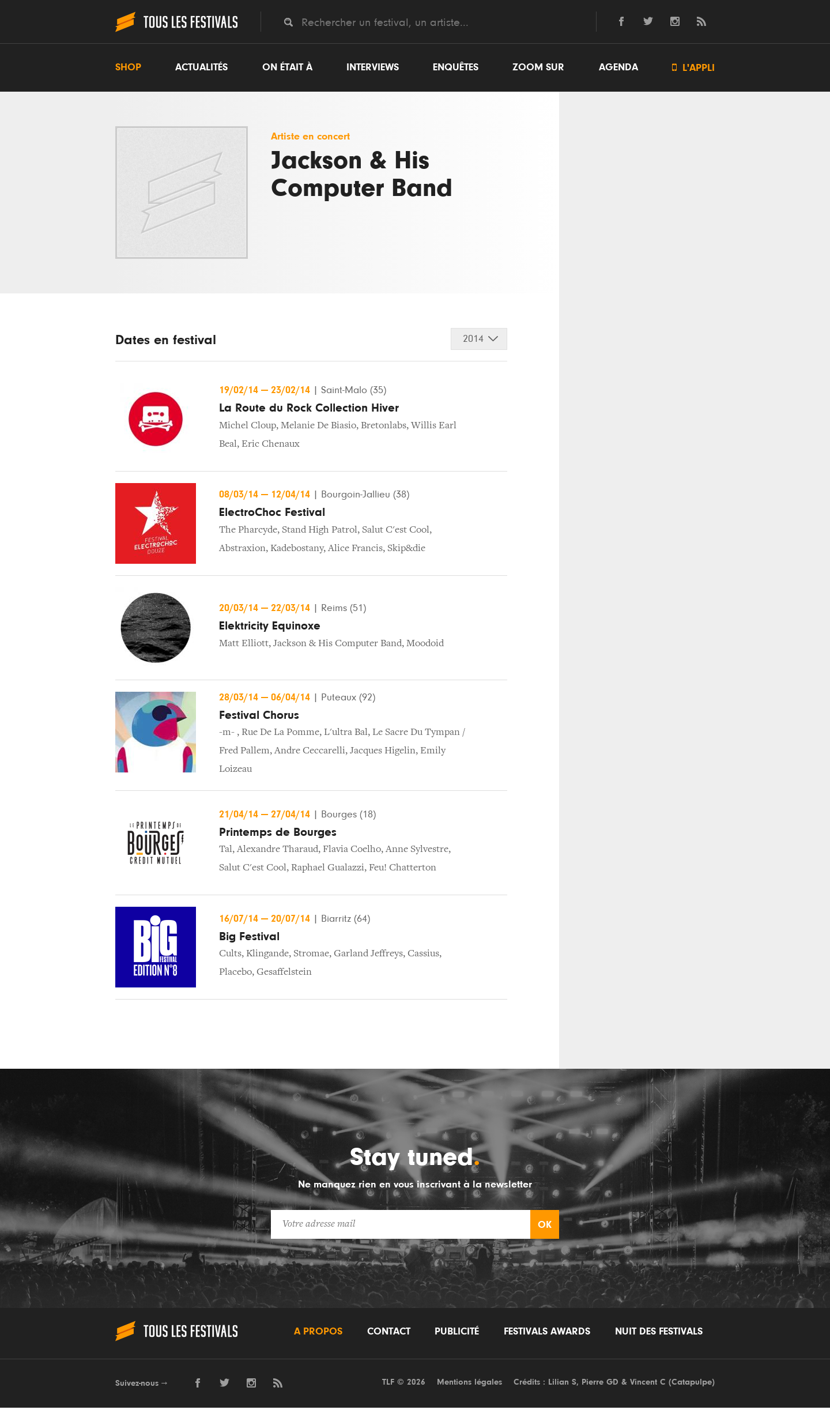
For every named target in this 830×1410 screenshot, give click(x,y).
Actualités (201, 67)
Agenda (618, 67)
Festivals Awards (547, 1333)
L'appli (693, 67)
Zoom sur (538, 67)
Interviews (372, 67)
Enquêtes (455, 67)
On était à (287, 67)
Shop (128, 67)
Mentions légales (469, 1383)
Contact (388, 1333)
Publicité (457, 1333)
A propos (318, 1333)
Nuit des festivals (659, 1333)
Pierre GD (600, 1383)
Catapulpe (691, 1383)
